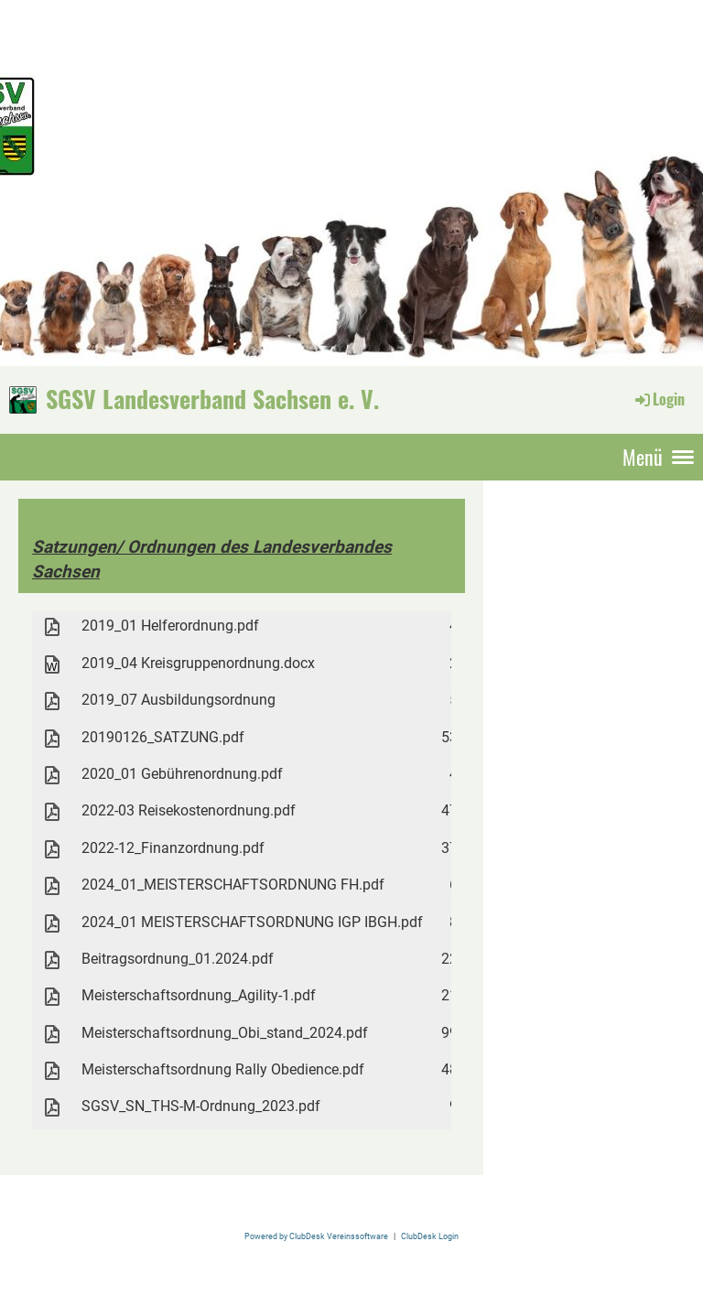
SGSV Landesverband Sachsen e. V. (212, 399)
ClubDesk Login (430, 1236)
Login (659, 399)
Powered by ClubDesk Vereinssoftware (316, 1236)
